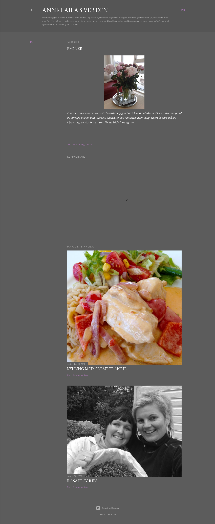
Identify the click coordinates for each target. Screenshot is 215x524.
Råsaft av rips (82, 480)
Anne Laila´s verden (75, 10)
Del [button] (32, 42)
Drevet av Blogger (107, 508)
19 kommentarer (81, 487)
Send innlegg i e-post (83, 144)
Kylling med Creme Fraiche (96, 368)
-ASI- (113, 514)
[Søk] (182, 10)
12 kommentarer (81, 375)
